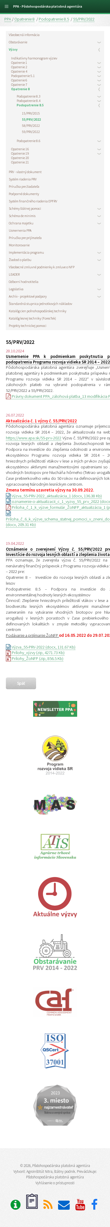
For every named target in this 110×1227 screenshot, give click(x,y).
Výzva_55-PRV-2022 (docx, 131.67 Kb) (40, 647)
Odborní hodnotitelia (23, 281)
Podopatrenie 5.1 (23, 76)
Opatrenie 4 (19, 71)
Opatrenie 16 (20, 149)
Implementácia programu (26, 252)
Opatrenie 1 (19, 62)
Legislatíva (16, 289)
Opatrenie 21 (20, 162)
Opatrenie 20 (20, 158)
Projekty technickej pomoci (27, 325)
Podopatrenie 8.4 (28, 100)
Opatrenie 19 (20, 153)
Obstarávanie (18, 42)
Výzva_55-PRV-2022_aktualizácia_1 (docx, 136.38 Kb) (54, 496)
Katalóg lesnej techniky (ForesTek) (32, 318)
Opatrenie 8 (24, 19)
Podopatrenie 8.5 (54, 19)
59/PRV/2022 (31, 131)
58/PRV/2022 (31, 125)
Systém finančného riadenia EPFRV (33, 201)
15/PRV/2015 (31, 113)
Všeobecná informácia (24, 35)
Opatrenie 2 (19, 67)
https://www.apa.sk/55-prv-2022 (33, 438)
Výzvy (13, 49)
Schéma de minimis (22, 216)
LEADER (14, 274)
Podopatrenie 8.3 (28, 96)
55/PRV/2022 (83, 19)
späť (21, 683)
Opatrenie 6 (19, 80)
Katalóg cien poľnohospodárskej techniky (37, 311)
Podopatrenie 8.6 (28, 141)
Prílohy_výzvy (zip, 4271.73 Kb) (35, 652)
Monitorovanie (19, 245)
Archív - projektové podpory (28, 296)
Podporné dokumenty (24, 194)
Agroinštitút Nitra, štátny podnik (50, 1171)
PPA (7, 19)
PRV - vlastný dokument (25, 172)
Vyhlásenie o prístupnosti (55, 1182)
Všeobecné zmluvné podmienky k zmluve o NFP (42, 267)
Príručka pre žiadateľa (24, 186)
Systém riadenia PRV (23, 179)
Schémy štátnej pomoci (25, 208)
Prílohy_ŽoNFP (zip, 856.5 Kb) (34, 658)
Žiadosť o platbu (20, 259)
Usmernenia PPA (20, 230)
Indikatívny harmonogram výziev (34, 58)
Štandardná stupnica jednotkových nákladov (40, 303)
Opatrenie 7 (19, 84)
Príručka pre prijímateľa (25, 237)
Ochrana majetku (21, 223)
